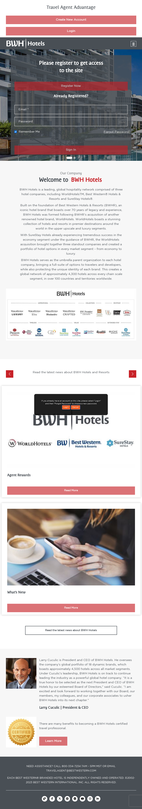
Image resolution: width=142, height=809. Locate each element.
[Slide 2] (74, 158)
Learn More (53, 745)
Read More (71, 495)
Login (71, 35)
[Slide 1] (69, 158)
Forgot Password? (117, 132)
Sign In (71, 154)
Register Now (71, 90)
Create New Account (71, 23)
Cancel (75, 407)
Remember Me (29, 131)
